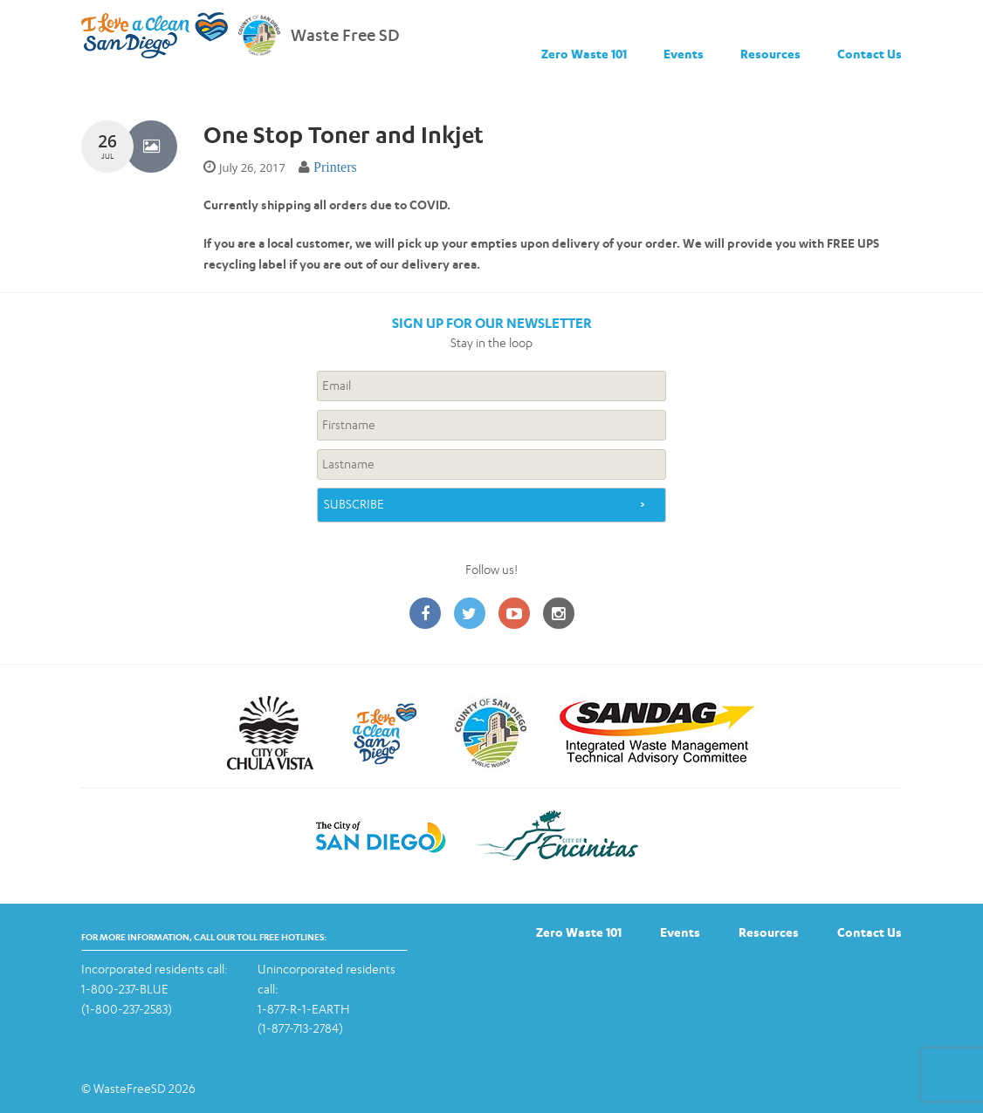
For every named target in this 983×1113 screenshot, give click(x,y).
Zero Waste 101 (584, 53)
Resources (770, 53)
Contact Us (869, 53)
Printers (335, 167)
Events (683, 53)
